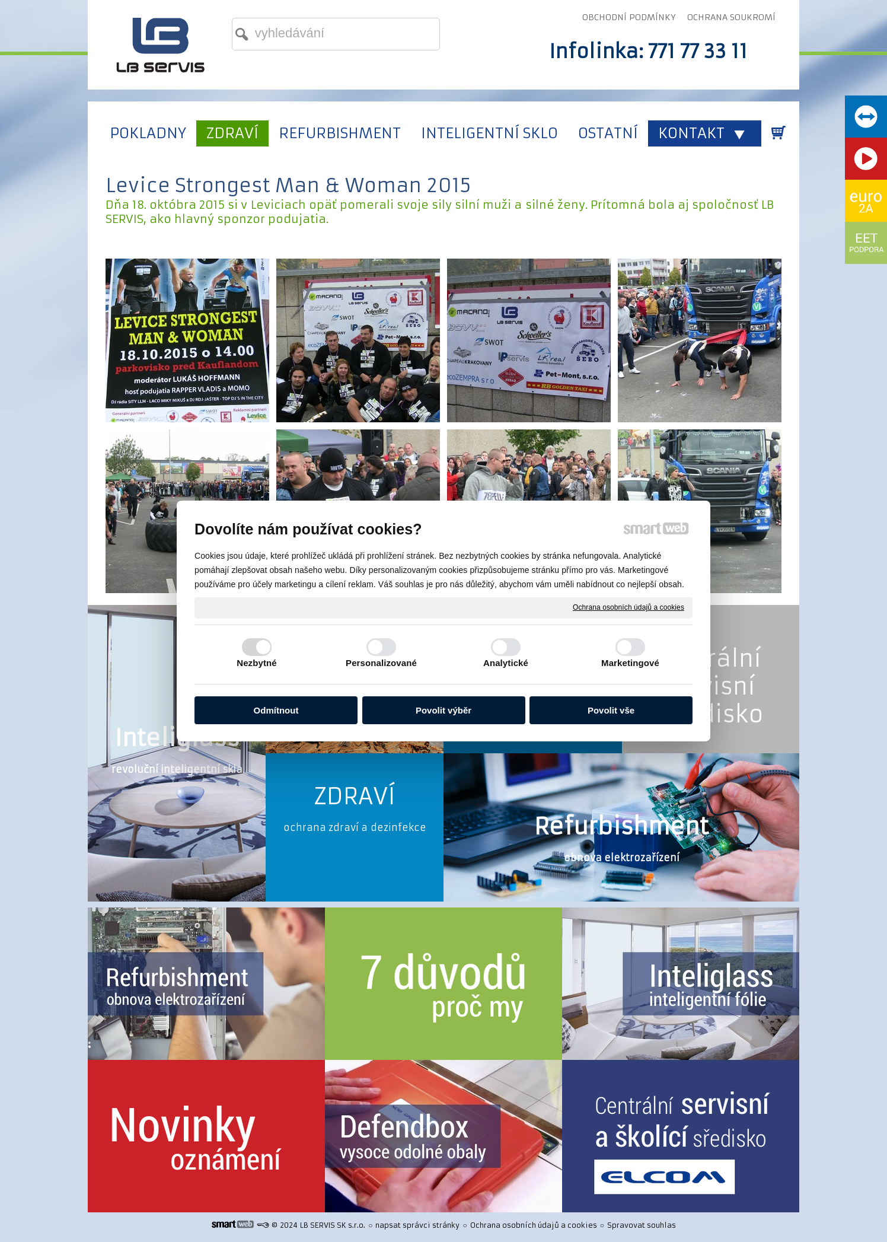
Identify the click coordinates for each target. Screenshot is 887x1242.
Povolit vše (611, 710)
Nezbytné (256, 663)
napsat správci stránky (417, 1225)
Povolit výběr (443, 710)
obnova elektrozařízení (621, 858)
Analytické (505, 663)
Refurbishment (621, 826)
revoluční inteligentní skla (177, 769)
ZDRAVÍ (354, 796)
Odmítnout (276, 710)
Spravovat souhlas (641, 1225)
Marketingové (630, 663)
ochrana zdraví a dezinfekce (354, 827)
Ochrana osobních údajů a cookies (628, 607)
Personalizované (381, 663)
